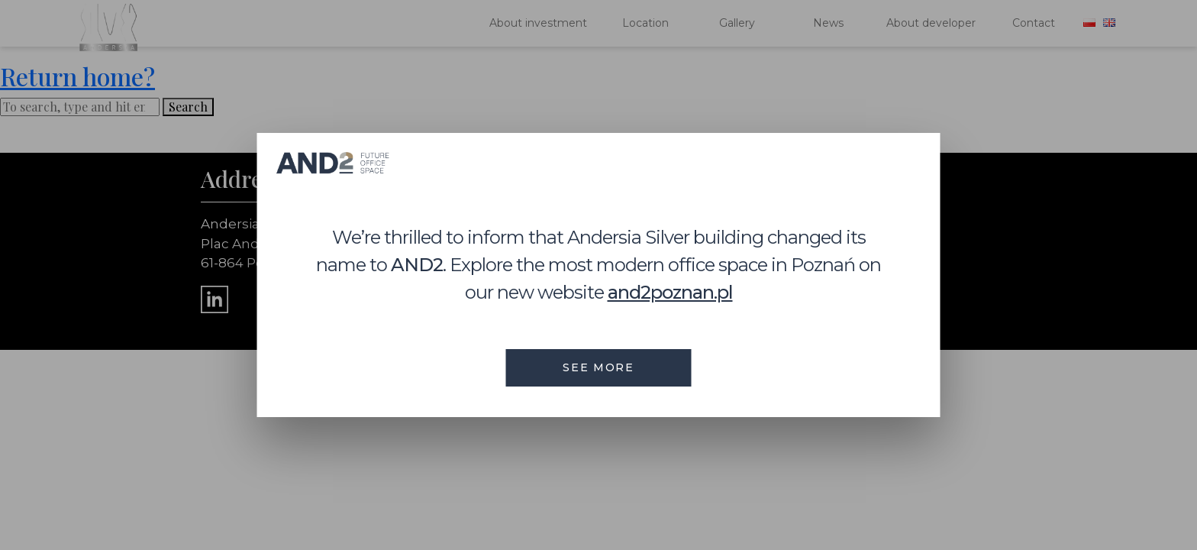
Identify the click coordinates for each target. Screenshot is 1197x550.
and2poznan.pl (670, 292)
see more (598, 367)
